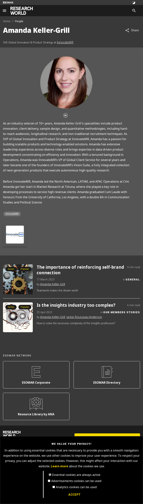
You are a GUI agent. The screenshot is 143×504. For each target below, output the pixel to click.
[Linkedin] (65, 115)
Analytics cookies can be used (76, 487)
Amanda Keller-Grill (52, 284)
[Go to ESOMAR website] (8, 2)
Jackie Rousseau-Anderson (84, 317)
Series (11, 269)
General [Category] (133, 279)
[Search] (134, 10)
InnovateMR (65, 42)
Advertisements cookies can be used (76, 481)
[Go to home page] (21, 11)
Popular (25, 269)
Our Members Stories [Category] (121, 312)
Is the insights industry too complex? (76, 305)
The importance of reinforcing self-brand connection (80, 269)
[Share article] (132, 30)
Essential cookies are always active (76, 475)
